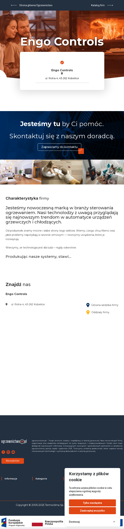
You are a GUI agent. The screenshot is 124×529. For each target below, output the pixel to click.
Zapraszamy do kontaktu (59, 147)
